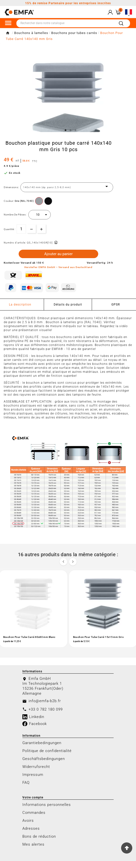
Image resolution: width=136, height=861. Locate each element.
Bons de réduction (39, 836)
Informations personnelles (46, 804)
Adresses (31, 828)
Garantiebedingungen (41, 743)
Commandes (33, 812)
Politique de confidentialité (47, 751)
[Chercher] (65, 23)
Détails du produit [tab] (68, 304)
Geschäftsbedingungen (43, 759)
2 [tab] (70, 130)
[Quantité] (21, 229)
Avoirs (28, 820)
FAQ (26, 782)
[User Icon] (110, 12)
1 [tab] (65, 130)
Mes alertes (33, 844)
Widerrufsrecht (36, 766)
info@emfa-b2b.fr (45, 701)
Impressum (32, 774)
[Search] (121, 23)
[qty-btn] (41, 228)
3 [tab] (75, 130)
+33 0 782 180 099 (46, 709)
